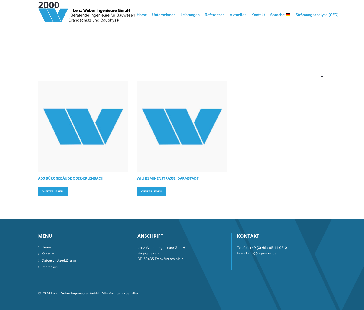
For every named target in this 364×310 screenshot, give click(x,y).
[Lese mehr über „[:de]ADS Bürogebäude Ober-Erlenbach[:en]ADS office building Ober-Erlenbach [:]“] (53, 191)
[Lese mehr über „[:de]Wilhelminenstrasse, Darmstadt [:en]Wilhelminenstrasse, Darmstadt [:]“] (151, 191)
